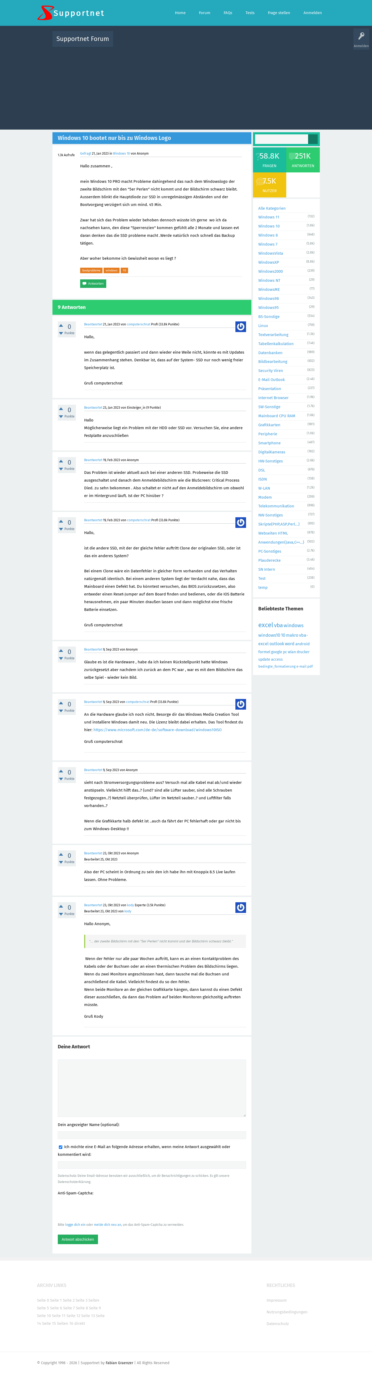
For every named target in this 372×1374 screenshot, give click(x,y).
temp (263, 587)
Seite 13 (88, 1315)
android (302, 644)
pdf (310, 666)
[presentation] (98, 1208)
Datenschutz (278, 1323)
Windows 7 (267, 244)
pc (285, 652)
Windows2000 (270, 271)
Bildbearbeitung (272, 361)
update (264, 659)
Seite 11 (59, 1315)
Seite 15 (49, 1323)
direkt (79, 1323)
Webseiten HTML (273, 533)
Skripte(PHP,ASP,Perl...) (279, 524)
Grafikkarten (269, 425)
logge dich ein (75, 1225)
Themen (215, 43)
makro (292, 635)
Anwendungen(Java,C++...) (281, 542)
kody (130, 905)
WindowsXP (268, 262)
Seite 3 (81, 1300)
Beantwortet (93, 324)
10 (124, 270)
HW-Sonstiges (270, 461)
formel (264, 651)
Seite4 (93, 1300)
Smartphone (269, 443)
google (276, 652)
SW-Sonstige (269, 406)
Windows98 (268, 298)
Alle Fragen (152, 43)
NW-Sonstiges (270, 515)
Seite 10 (44, 1315)
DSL (261, 470)
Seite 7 (69, 1308)
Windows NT (269, 280)
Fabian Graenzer (119, 1363)
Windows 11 (268, 217)
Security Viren (270, 370)
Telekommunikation (276, 506)
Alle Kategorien (272, 208)
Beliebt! (171, 43)
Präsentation (269, 388)
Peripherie (267, 434)
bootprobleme (91, 270)
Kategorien (233, 43)
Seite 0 (43, 1300)
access (277, 659)
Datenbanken (270, 352)
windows (111, 270)
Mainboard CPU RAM (276, 415)
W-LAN (264, 488)
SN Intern (266, 569)
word (290, 643)
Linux (263, 325)
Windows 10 (121, 153)
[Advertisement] (186, 87)
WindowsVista (270, 253)
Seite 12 (73, 1315)
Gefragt (85, 153)
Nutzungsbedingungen (287, 1312)
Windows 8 (268, 235)
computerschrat (138, 324)
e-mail (301, 666)
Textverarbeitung (273, 334)
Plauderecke (269, 560)
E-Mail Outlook (271, 379)
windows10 (269, 635)
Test (261, 578)
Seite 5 (43, 1308)
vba (278, 625)
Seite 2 (69, 1300)
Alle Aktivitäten (128, 43)
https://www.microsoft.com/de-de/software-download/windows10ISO (157, 729)
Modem (265, 497)
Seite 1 (56, 1300)
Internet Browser (273, 397)
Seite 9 (95, 1308)
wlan (292, 652)
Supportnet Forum (82, 39)
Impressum (277, 1300)
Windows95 (268, 307)
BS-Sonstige (269, 316)
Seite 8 (82, 1308)
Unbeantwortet (193, 43)
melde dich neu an (107, 1225)
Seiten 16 (65, 1323)
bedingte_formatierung (277, 666)
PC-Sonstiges (269, 551)
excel (265, 625)
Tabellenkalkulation (276, 343)
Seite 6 (56, 1308)
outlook (276, 643)
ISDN (262, 479)
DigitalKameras (271, 452)
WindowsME (269, 289)
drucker (303, 652)
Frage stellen (273, 43)
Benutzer (253, 43)
